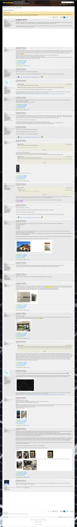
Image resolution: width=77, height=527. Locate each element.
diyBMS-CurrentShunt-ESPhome (51, 93)
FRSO (18, 185)
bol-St (5, 262)
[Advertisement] (38, 37)
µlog (73, 4)
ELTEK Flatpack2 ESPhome (32, 93)
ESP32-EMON (38, 93)
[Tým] (62, 517)
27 (62, 17)
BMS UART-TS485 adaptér (61, 93)
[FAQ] (59, 517)
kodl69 (5, 19)
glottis (18, 275)
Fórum (60, 4)
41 (71, 17)
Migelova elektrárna (8, 10)
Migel (5, 97)
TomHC (19, 81)
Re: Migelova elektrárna (21, 19)
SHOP (64, 4)
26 (60, 17)
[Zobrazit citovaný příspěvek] (23, 84)
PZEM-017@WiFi (43, 93)
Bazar (67, 4)
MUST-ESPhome (24, 93)
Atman (5, 112)
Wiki (70, 4)
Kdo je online (5, 512)
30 (67, 17)
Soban (20, 84)
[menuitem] (12, 7)
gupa (5, 485)
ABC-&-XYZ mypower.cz (36, 486)
